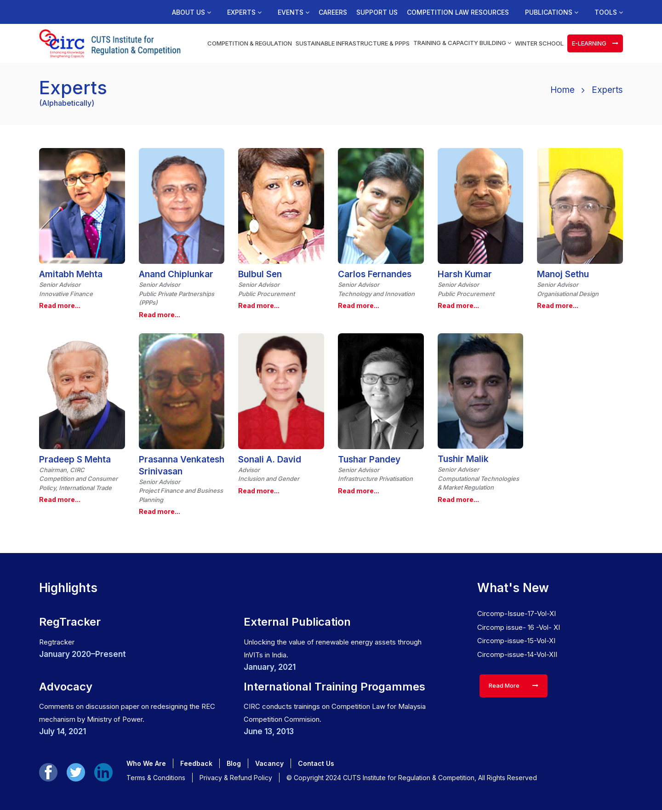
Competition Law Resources (458, 12)
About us (191, 12)
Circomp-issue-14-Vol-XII (517, 654)
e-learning (595, 43)
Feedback (196, 763)
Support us (377, 12)
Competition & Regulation (249, 43)
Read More (513, 685)
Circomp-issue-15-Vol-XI (516, 640)
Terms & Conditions (155, 777)
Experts (244, 12)
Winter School (539, 43)
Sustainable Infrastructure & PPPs (353, 43)
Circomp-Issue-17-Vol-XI (516, 613)
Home (562, 90)
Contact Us (316, 763)
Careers (333, 12)
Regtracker (56, 642)
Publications (551, 12)
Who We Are (146, 763)
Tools (608, 12)
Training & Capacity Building (462, 42)
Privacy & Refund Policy (236, 777)
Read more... (59, 305)
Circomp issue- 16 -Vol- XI (518, 627)
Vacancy (269, 763)
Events (293, 12)
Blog (234, 763)
